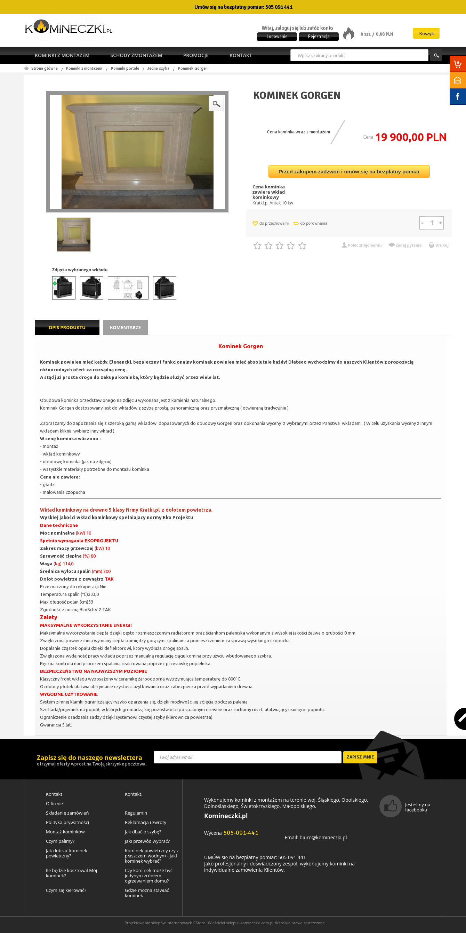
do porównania (313, 223)
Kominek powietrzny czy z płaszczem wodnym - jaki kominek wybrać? (152, 856)
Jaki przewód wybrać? (147, 841)
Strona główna (44, 69)
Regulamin (136, 813)
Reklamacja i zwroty (145, 822)
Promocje (196, 55)
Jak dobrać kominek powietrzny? (66, 853)
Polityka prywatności (67, 822)
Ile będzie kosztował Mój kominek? (71, 873)
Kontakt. (134, 794)
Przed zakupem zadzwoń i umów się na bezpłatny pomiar (349, 171)
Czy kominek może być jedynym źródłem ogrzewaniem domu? (148, 876)
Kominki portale (125, 69)
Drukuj (442, 245)
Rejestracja (319, 36)
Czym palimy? (60, 841)
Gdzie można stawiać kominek (147, 893)
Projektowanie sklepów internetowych (158, 922)
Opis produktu (67, 327)
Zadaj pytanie (409, 245)
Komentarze (125, 327)
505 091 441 (278, 7)
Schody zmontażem (136, 55)
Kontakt (241, 55)
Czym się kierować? (66, 890)
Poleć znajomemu (365, 245)
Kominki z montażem (62, 55)
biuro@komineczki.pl (323, 837)
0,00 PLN (384, 34)
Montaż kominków (65, 831)
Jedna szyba (158, 69)
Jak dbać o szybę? (143, 831)
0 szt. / (368, 34)
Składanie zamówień (67, 813)
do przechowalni (274, 223)
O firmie (54, 803)
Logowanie (277, 36)
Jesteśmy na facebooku (417, 807)
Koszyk (426, 34)
